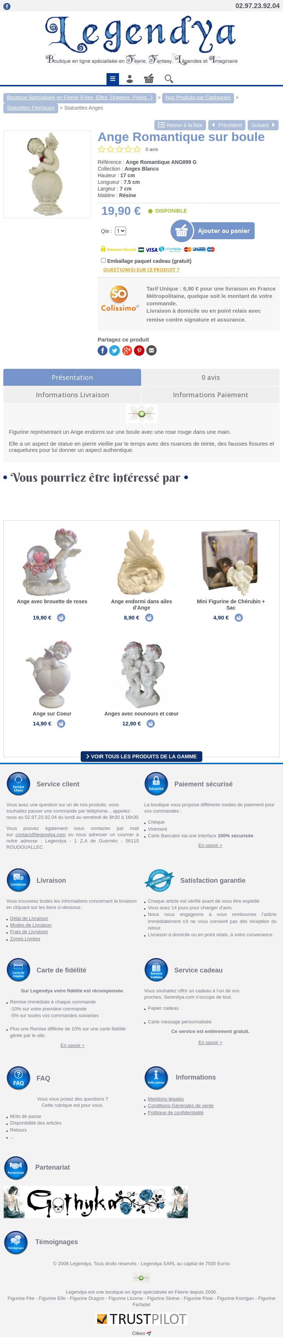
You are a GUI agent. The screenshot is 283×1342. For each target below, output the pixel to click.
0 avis (211, 377)
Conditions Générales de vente (181, 1111)
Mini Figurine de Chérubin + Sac (231, 604)
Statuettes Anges (83, 108)
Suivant (263, 125)
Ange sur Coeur (52, 717)
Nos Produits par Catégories (198, 97)
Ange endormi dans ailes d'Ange (141, 604)
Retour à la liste (180, 125)
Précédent (227, 125)
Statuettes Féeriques (31, 108)
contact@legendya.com (40, 840)
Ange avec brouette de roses (52, 601)
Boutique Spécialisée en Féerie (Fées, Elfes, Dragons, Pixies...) (80, 97)
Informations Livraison (72, 394)
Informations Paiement (210, 394)
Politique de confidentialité (175, 1117)
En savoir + (210, 851)
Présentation (72, 377)
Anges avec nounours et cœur (141, 717)
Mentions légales (166, 1104)
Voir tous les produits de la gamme (141, 762)
